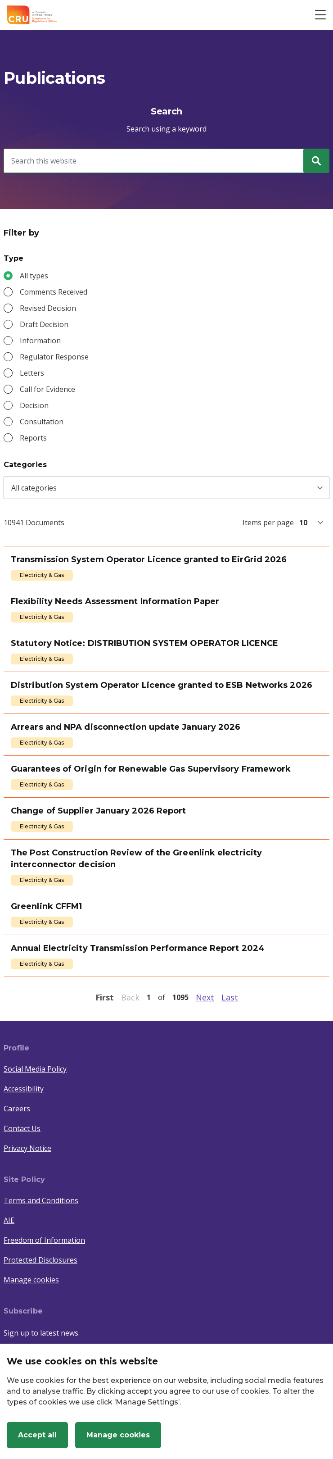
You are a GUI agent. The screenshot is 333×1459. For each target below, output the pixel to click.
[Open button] (320, 14)
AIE (9, 1220)
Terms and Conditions (41, 1200)
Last (229, 997)
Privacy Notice (27, 1148)
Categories (25, 464)
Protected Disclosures (40, 1259)
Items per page (268, 522)
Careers (17, 1108)
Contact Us (22, 1128)
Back (130, 997)
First (104, 997)
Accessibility (24, 1088)
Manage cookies (31, 1279)
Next (205, 997)
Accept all (37, 1435)
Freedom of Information (44, 1240)
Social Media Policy (35, 1068)
